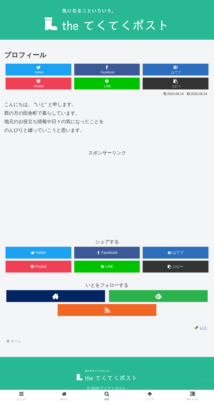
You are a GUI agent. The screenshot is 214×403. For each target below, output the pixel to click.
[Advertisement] (107, 194)
